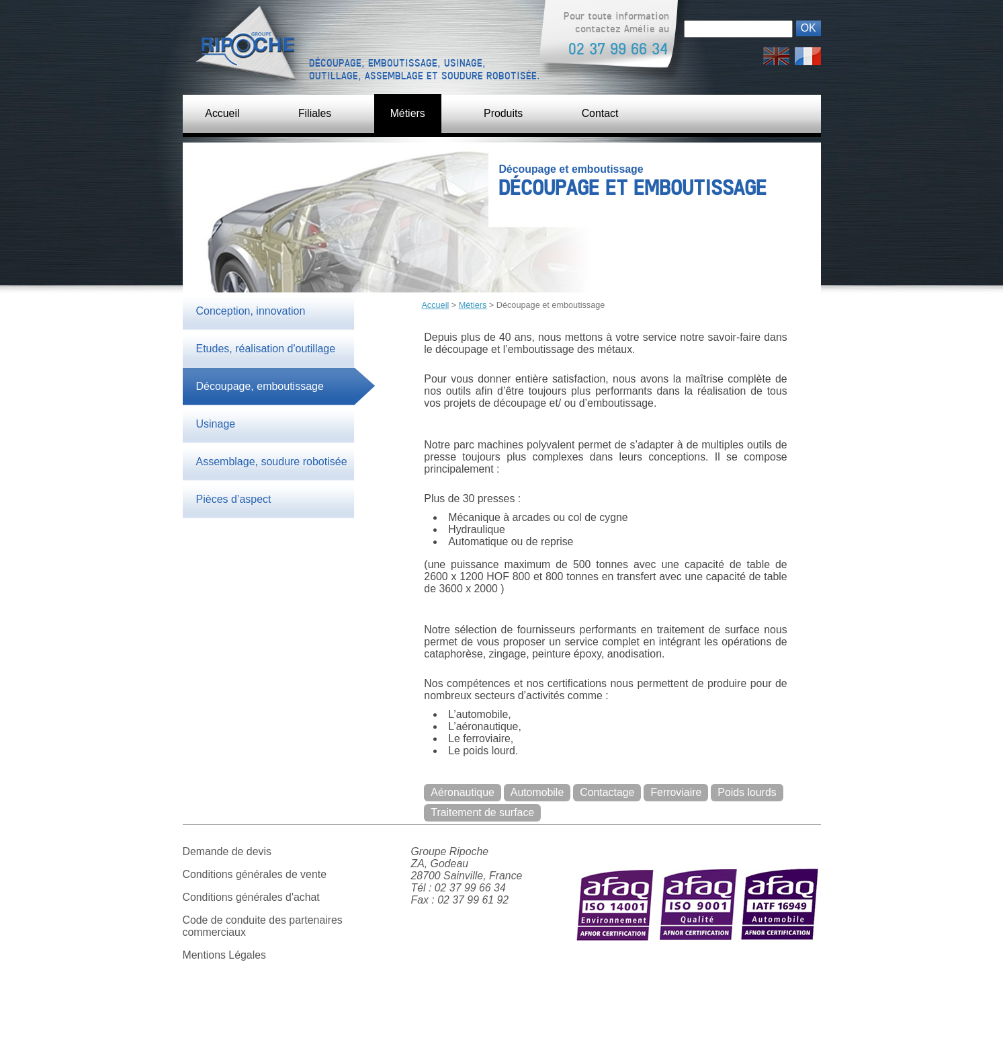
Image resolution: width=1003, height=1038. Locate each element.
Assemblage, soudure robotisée (271, 462)
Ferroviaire (677, 795)
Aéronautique (463, 795)
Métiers (409, 113)
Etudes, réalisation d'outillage (266, 349)
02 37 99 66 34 (618, 49)
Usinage (216, 424)
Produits (505, 113)
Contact (602, 113)
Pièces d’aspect (233, 500)
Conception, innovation (251, 311)
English (776, 52)
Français (808, 52)
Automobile (538, 795)
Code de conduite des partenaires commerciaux (263, 929)
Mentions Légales (225, 957)
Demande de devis (227, 854)
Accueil (223, 113)
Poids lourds (460, 815)
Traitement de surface (559, 815)
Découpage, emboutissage (260, 387)
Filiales (316, 113)
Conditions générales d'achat (252, 900)
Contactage (608, 795)
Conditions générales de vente (255, 877)
